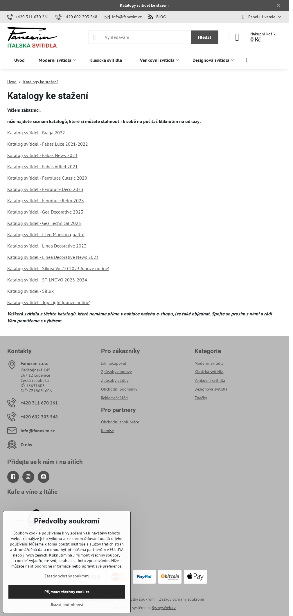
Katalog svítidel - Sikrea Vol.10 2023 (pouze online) (58, 268)
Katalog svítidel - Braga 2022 (36, 133)
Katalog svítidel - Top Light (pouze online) (48, 302)
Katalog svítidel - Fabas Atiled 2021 (42, 166)
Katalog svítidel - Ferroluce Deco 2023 (45, 189)
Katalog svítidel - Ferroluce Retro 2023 (45, 200)
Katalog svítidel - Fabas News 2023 (42, 155)
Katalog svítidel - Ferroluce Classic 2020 (47, 178)
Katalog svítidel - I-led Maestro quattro (46, 234)
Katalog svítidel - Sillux (30, 291)
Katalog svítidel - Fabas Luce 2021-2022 (47, 144)
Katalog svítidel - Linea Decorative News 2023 (53, 257)
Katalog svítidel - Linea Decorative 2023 (47, 246)
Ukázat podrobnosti (67, 604)
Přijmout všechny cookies (66, 591)
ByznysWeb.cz (164, 607)
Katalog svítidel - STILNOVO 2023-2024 (47, 280)
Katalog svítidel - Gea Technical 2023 (44, 223)
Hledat (204, 37)
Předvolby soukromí (138, 599)
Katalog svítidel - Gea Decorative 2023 (45, 212)
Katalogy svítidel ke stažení (144, 5)
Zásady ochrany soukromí (181, 599)
